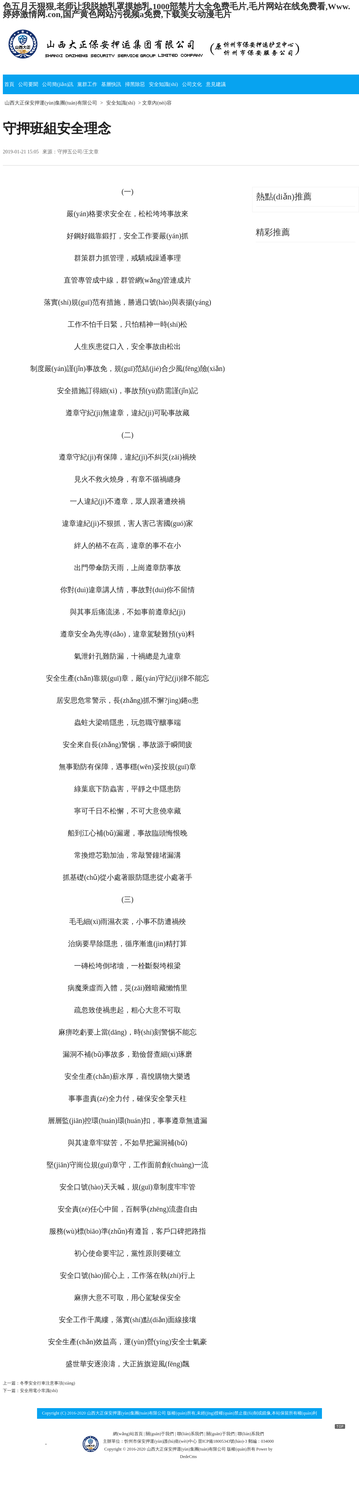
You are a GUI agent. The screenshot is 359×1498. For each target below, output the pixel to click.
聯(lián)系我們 (190, 1433)
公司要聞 (28, 84)
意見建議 (216, 84)
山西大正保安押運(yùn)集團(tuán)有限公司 (51, 103)
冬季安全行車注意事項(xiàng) (47, 1383)
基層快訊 (111, 84)
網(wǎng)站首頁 (128, 1433)
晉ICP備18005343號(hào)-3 (222, 1441)
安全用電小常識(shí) (39, 1390)
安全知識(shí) (163, 84)
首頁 (9, 84)
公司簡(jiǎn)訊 (57, 84)
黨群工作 (87, 84)
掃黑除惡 (135, 84)
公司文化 (192, 84)
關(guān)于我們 (160, 1433)
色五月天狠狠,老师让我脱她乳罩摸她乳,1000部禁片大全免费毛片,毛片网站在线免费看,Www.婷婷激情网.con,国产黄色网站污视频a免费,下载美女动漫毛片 (176, 10)
